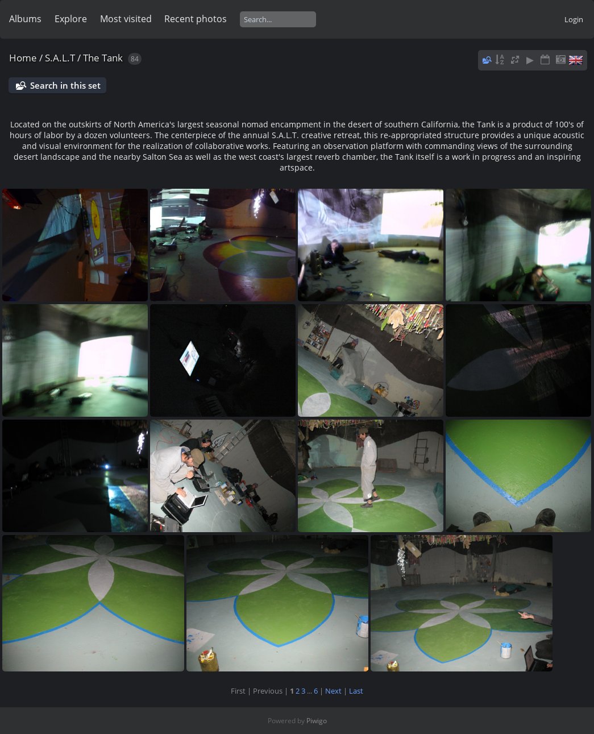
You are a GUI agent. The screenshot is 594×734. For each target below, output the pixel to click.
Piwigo (316, 720)
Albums (25, 19)
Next (333, 691)
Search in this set (65, 85)
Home (23, 57)
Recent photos (195, 19)
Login (573, 19)
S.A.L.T (60, 57)
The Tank (103, 57)
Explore (71, 19)
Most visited (126, 19)
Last (356, 691)
